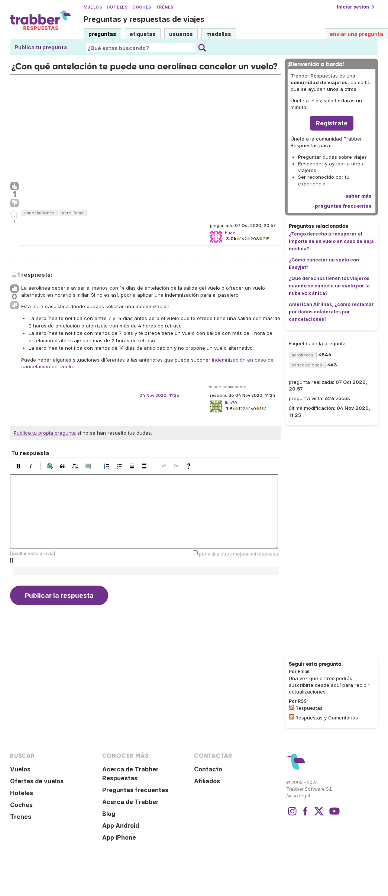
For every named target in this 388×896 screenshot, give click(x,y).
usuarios (181, 34)
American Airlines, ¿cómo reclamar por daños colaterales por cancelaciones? (331, 312)
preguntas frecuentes (343, 206)
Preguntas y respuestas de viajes (144, 19)
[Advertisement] (145, 126)
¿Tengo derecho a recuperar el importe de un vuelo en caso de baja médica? (331, 241)
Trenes (165, 7)
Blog (108, 813)
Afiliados (207, 781)
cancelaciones (39, 212)
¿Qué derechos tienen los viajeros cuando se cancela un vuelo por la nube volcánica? (329, 286)
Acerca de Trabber (130, 802)
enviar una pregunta (356, 34)
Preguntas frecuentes (135, 790)
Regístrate (331, 123)
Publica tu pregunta (40, 47)
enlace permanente (226, 386)
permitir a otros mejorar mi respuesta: (240, 553)
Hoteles (117, 7)
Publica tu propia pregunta (45, 433)
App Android (120, 825)
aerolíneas (73, 212)
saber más (358, 196)
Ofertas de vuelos (37, 781)
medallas (218, 34)
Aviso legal (298, 795)
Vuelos (93, 7)
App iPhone (119, 837)
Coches (141, 7)
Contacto (208, 769)
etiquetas (143, 34)
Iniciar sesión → (355, 7)
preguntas (102, 34)
